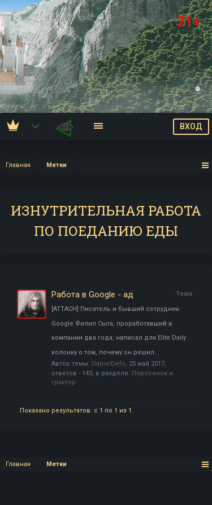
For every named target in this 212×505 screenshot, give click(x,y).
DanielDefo (109, 363)
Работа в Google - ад (92, 294)
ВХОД (191, 126)
